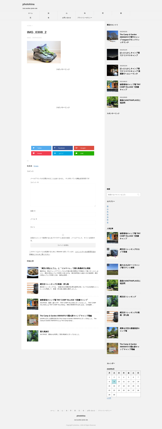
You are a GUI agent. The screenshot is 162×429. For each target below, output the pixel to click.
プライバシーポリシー (84, 18)
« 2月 (109, 398)
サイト (32, 227)
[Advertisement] (63, 88)
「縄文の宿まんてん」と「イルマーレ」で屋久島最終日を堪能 (65, 268)
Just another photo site (81, 420)
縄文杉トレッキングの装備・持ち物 (54, 284)
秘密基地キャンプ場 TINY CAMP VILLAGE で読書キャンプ (63, 300)
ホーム (30, 13)
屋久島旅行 (44, 332)
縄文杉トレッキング (128, 297)
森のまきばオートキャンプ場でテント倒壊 (130, 266)
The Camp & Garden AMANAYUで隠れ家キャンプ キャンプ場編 (66, 316)
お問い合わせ (66, 18)
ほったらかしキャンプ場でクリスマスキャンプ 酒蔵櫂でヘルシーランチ (130, 71)
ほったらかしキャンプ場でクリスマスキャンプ (130, 54)
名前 (33, 211)
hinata (36, 166)
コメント (34, 182)
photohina (28, 4)
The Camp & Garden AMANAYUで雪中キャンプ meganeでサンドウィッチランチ (130, 38)
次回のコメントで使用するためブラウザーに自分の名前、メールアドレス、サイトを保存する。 (62, 239)
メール (33, 219)
